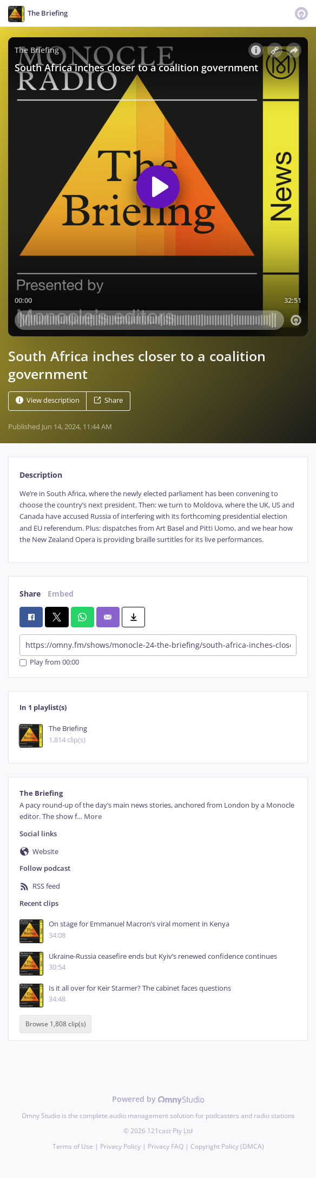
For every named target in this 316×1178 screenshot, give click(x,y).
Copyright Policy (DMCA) (227, 1146)
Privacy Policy (120, 1146)
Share (108, 400)
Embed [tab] (61, 593)
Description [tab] (40, 475)
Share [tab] (30, 593)
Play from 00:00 (49, 662)
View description (48, 400)
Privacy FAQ (165, 1146)
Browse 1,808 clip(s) (55, 1023)
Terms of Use (72, 1146)
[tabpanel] (158, 517)
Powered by (158, 1099)
